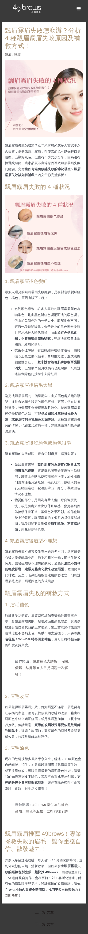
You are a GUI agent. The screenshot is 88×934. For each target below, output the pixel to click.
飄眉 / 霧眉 (13, 54)
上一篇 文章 (44, 912)
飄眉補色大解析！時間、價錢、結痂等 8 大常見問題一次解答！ (43, 667)
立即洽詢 (11, 895)
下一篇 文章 (44, 924)
